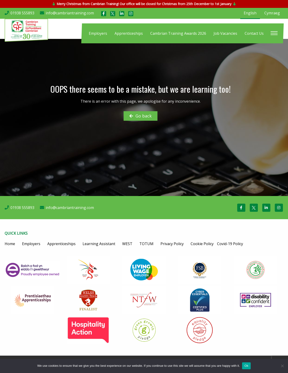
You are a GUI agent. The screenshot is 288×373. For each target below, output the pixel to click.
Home (10, 243)
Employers (98, 33)
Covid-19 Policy (230, 243)
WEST (127, 243)
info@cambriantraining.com (70, 13)
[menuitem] (98, 33)
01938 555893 (22, 13)
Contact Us (254, 33)
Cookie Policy (202, 243)
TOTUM (146, 243)
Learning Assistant (99, 243)
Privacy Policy (172, 243)
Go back (140, 116)
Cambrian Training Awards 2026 (178, 33)
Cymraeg (272, 13)
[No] (282, 366)
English (250, 13)
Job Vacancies (225, 33)
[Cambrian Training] (26, 29)
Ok (246, 365)
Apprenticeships (129, 33)
